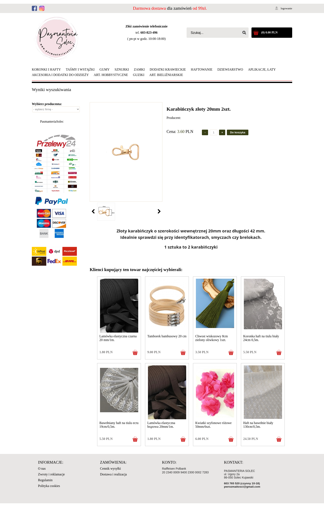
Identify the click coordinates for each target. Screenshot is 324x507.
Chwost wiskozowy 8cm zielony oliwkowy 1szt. (211, 338)
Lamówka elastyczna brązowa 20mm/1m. (161, 424)
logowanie (286, 8)
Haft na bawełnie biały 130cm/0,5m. (258, 424)
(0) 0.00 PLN (269, 32)
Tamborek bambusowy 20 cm (167, 336)
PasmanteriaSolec (52, 121)
